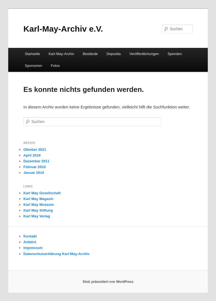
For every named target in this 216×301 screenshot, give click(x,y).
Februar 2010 (34, 167)
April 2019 (31, 155)
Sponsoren (33, 66)
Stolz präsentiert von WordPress (108, 282)
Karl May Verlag (36, 216)
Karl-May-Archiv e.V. (63, 28)
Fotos (55, 66)
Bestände (90, 54)
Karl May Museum (38, 205)
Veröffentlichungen (144, 54)
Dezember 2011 (36, 161)
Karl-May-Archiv (61, 54)
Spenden (175, 54)
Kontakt (30, 236)
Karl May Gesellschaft (42, 193)
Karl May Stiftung (38, 210)
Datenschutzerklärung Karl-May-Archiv (56, 254)
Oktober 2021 (34, 149)
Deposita (113, 54)
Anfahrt (29, 242)
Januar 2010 (33, 173)
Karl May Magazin (38, 199)
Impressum (32, 248)
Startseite (32, 54)
